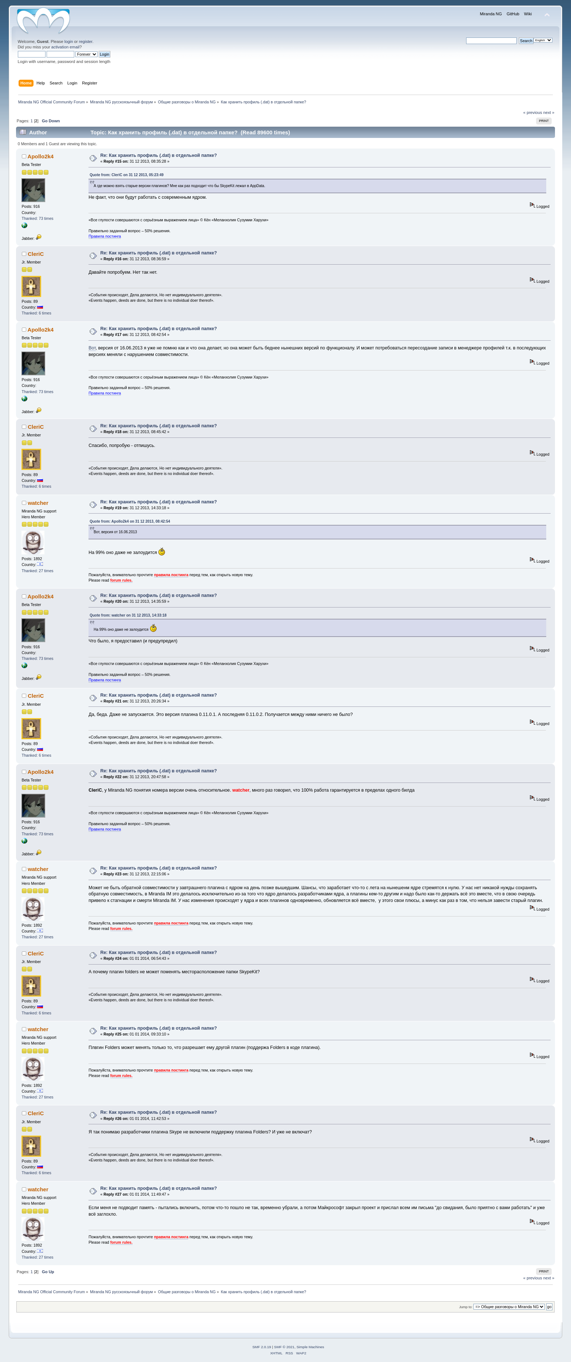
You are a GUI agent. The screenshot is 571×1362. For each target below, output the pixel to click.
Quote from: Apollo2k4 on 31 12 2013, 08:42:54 (130, 521)
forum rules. (121, 580)
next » (549, 112)
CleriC (36, 254)
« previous (532, 112)
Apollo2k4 (41, 156)
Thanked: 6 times (36, 313)
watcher (38, 503)
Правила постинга (104, 236)
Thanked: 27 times (37, 571)
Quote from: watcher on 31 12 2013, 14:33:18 (128, 615)
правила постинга (171, 575)
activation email (65, 47)
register (85, 41)
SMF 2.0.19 (261, 1347)
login (68, 41)
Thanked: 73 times (37, 218)
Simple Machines (310, 1347)
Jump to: (466, 1307)
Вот (91, 348)
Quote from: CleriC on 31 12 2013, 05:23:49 (127, 175)
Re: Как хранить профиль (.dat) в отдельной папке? (158, 155)
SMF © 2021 (284, 1347)
